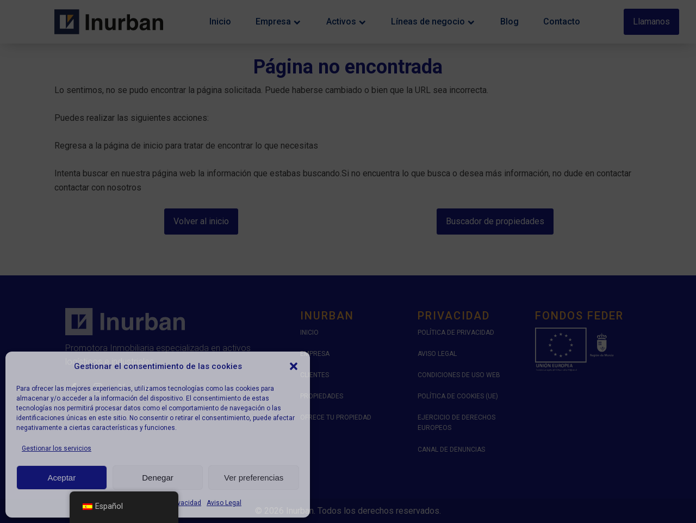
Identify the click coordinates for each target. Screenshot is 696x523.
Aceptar (61, 477)
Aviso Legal (224, 503)
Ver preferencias (253, 477)
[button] (293, 366)
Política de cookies (102, 503)
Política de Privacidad (168, 503)
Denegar (157, 477)
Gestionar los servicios (56, 448)
